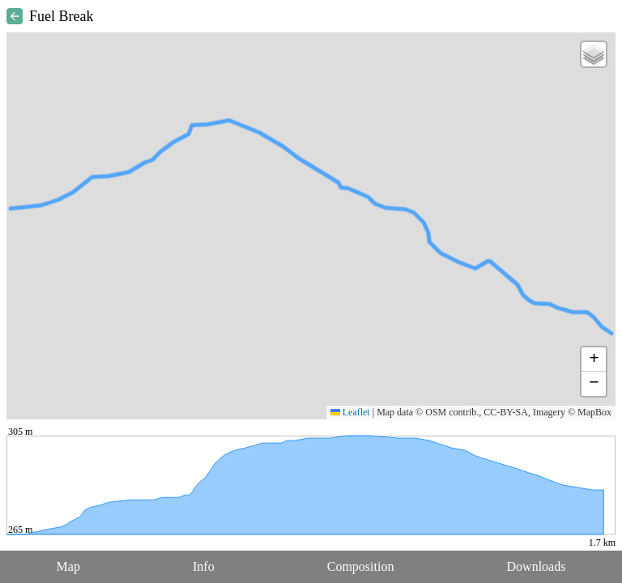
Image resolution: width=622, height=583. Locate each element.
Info (204, 566)
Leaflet (350, 412)
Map (68, 566)
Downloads (536, 566)
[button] (594, 54)
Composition (360, 566)
